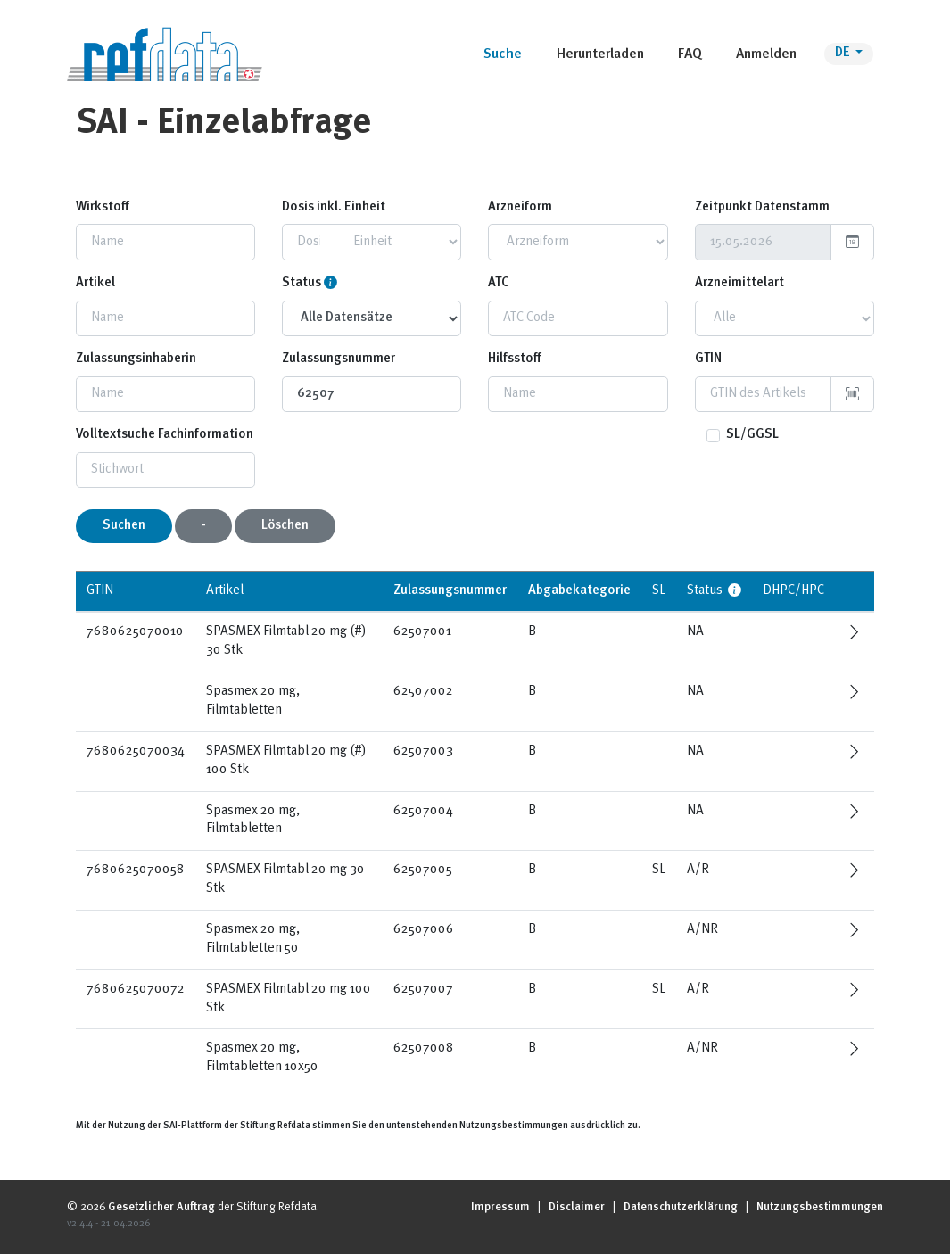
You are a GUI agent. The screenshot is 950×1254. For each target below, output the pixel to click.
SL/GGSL (752, 434)
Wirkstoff (102, 207)
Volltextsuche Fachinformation (164, 434)
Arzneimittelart (739, 283)
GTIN (708, 359)
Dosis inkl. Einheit (333, 207)
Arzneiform (520, 207)
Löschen (285, 525)
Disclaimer (577, 1207)
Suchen (124, 525)
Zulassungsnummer (338, 359)
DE (844, 53)
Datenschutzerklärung (681, 1207)
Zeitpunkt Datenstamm (762, 207)
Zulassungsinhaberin (136, 359)
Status (301, 283)
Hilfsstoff (514, 359)
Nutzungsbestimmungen (819, 1207)
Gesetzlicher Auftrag (161, 1207)
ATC (498, 283)
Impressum (500, 1207)
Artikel (95, 283)
